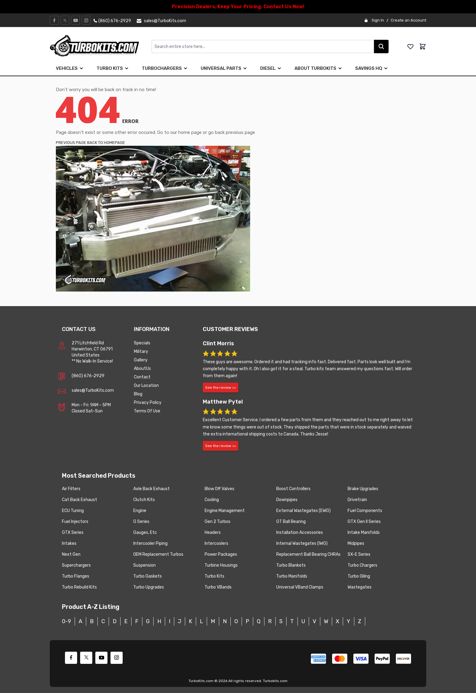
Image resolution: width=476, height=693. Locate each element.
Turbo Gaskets (147, 576)
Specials (142, 343)
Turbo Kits (113, 68)
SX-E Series (359, 554)
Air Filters (71, 488)
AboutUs (142, 368)
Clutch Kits (144, 499)
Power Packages (221, 554)
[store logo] (100, 46)
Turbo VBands (218, 587)
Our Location (146, 385)
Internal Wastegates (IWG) (302, 543)
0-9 (66, 621)
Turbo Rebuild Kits (79, 587)
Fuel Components (365, 510)
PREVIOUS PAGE (71, 142)
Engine (139, 510)
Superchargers (76, 565)
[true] (81, 68)
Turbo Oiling (359, 576)
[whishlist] (410, 46)
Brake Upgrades (363, 488)
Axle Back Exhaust (151, 488)
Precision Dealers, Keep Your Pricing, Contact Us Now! (238, 6)
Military (141, 351)
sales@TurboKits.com (93, 390)
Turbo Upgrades (148, 587)
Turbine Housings (221, 565)
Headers (213, 532)
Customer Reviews (230, 329)
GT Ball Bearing (291, 521)
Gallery (141, 360)
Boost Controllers (293, 488)
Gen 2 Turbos (217, 521)
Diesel (268, 68)
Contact (142, 377)
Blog (138, 394)
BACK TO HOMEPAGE (106, 142)
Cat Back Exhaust (79, 499)
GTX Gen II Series (364, 521)
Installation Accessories (299, 532)
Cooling (212, 499)
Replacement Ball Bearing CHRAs (308, 554)
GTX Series (72, 532)
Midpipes (356, 543)
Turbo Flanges (75, 576)
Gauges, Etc (145, 532)
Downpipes (287, 499)
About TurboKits (318, 68)
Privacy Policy (148, 402)
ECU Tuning (73, 510)
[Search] (381, 46)
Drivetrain (357, 499)
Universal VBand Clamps (299, 587)
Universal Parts (224, 68)
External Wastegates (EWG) (303, 510)
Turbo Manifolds (291, 576)
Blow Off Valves (219, 488)
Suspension (144, 565)
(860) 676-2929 (88, 375)
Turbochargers (165, 68)
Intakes (69, 543)
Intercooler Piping (150, 543)
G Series (141, 521)
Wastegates (360, 587)
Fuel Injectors (75, 521)
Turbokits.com (275, 681)
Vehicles (70, 68)
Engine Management (225, 510)
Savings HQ (372, 68)
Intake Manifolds (364, 532)
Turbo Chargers (362, 565)
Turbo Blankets (291, 565)
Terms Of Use (147, 411)
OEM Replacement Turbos (158, 554)
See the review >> (220, 387)
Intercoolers (216, 543)
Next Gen (71, 554)
